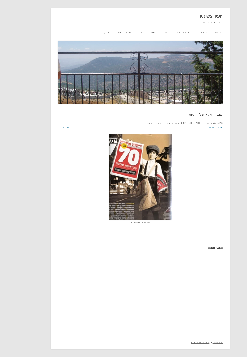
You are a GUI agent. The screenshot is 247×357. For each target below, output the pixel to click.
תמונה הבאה (47, 127)
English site (131, 33)
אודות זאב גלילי (166, 33)
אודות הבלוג (185, 33)
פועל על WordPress (183, 342)
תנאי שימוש (201, 342)
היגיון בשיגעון (194, 16)
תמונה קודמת (199, 127)
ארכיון (148, 33)
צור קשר (88, 33)
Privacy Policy (108, 33)
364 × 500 (171, 123)
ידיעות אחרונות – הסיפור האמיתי (147, 123)
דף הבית (202, 33)
